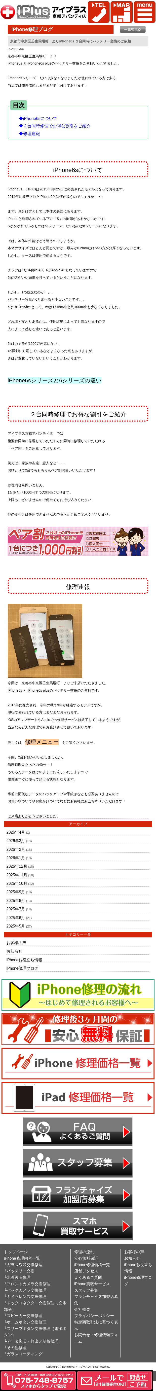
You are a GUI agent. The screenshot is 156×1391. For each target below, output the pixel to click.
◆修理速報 (29, 133)
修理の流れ (84, 1252)
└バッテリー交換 (19, 1271)
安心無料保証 (86, 1258)
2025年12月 (16, 866)
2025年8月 (15, 900)
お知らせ (14, 951)
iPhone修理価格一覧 (92, 1265)
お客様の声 (16, 943)
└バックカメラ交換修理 (25, 1290)
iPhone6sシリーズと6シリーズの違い (55, 380)
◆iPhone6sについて (38, 118)
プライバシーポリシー (94, 1316)
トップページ (16, 1252)
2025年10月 (16, 883)
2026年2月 (15, 849)
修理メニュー (42, 742)
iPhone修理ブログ (22, 968)
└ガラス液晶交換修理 (23, 1265)
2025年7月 (15, 909)
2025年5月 (15, 926)
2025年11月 (16, 875)
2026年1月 (15, 858)
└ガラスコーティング (23, 1354)
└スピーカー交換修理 (23, 1316)
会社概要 (82, 1309)
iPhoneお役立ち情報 (24, 960)
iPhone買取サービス (92, 1284)
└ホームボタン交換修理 (25, 1322)
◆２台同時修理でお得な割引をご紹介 (55, 126)
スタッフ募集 (86, 1290)
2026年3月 (15, 841)
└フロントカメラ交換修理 (27, 1284)
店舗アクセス (86, 1271)
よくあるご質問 (88, 1277)
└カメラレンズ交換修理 (25, 1296)
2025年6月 (15, 918)
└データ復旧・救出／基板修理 (31, 1341)
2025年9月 (15, 892)
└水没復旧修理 (17, 1277)
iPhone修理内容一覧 (22, 1258)
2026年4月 (15, 832)
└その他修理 (15, 1348)
